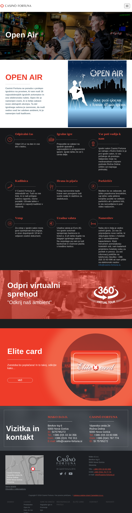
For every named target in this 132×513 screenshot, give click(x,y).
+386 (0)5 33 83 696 (101, 464)
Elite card (77, 496)
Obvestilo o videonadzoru (15, 484)
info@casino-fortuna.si (108, 259)
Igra (41, 504)
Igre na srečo (46, 496)
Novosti (109, 496)
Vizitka (26, 507)
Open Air (27, 502)
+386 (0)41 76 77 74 (101, 466)
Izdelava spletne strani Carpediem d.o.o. (87, 490)
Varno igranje (10, 481)
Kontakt (93, 496)
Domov (10, 496)
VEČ (19, 372)
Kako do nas (28, 504)
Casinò (27, 496)
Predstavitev (28, 499)
